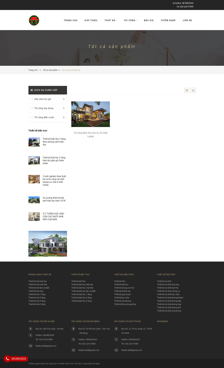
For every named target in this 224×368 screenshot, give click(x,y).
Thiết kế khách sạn (122, 291)
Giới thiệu (91, 20)
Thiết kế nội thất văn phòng (169, 311)
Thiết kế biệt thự (78, 281)
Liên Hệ (187, 20)
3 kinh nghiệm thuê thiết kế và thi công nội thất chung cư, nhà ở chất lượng (54, 180)
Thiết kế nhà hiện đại (37, 281)
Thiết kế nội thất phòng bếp (169, 301)
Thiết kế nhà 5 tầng (36, 304)
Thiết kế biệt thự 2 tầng (81, 298)
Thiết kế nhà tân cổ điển (38, 288)
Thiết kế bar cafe (121, 298)
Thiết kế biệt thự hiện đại (82, 284)
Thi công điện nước (44, 117)
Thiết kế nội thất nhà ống (168, 284)
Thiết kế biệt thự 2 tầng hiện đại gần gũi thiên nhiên (54, 160)
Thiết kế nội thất (164, 281)
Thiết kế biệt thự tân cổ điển (83, 291)
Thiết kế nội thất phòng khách (170, 298)
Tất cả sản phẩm (50, 70)
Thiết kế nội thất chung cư (168, 291)
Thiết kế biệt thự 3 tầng (81, 301)
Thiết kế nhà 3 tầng (36, 301)
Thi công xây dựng (43, 108)
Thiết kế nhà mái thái (37, 284)
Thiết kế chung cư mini (124, 288)
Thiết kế (111, 20)
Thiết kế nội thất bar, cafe (168, 294)
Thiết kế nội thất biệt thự (168, 288)
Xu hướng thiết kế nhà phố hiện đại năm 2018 (54, 199)
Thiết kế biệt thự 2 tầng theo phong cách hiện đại (54, 142)
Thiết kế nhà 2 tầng (36, 298)
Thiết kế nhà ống (35, 291)
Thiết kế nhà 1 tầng (36, 294)
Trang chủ (70, 20)
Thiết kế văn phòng (122, 301)
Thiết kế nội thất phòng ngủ (169, 304)
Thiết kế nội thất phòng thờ (169, 307)
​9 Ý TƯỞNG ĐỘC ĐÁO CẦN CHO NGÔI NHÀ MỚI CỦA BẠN (53, 216)
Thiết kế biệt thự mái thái (82, 288)
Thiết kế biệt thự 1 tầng (81, 294)
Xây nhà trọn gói (42, 99)
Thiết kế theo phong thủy (125, 304)
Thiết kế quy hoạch (122, 294)
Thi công (130, 20)
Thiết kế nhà (119, 281)
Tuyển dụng (168, 20)
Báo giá (149, 20)
